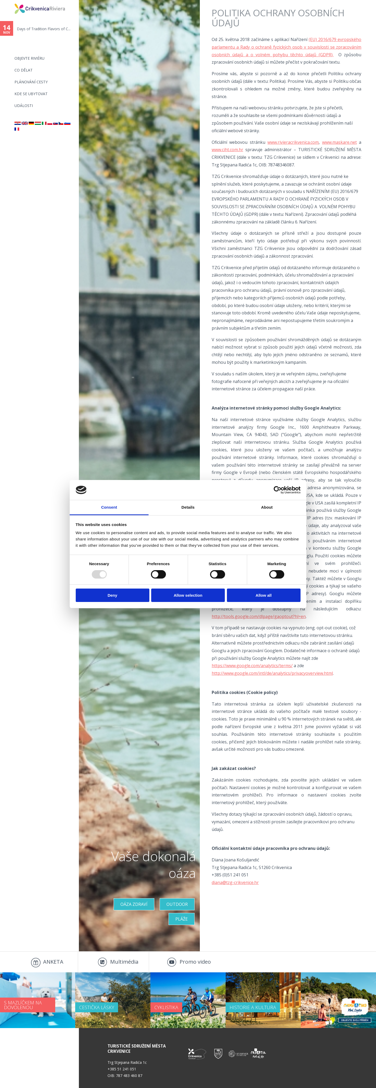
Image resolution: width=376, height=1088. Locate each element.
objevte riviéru (29, 58)
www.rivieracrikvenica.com (293, 142)
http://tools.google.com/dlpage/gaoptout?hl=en (259, 616)
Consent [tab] (109, 507)
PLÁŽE (181, 919)
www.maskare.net (339, 142)
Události (23, 105)
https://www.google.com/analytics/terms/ (252, 665)
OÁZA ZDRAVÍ (134, 904)
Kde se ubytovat (31, 93)
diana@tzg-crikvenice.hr (235, 882)
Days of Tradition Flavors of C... (43, 28)
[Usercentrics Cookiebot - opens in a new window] (278, 490)
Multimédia (124, 961)
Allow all (264, 595)
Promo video (195, 961)
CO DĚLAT (23, 70)
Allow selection (188, 595)
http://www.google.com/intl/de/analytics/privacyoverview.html (272, 673)
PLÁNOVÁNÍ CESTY (31, 81)
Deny (112, 595)
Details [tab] (188, 507)
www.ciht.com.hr (227, 149)
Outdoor (177, 904)
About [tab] (267, 507)
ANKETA (53, 961)
